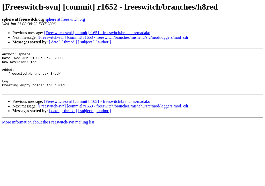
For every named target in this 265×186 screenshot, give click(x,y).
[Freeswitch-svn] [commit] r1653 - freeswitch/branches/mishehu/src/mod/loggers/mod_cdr (113, 37)
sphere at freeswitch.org (65, 19)
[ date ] (55, 42)
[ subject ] (86, 42)
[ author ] (103, 42)
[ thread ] (69, 42)
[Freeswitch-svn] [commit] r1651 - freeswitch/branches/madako (97, 32)
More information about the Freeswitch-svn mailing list (48, 130)
